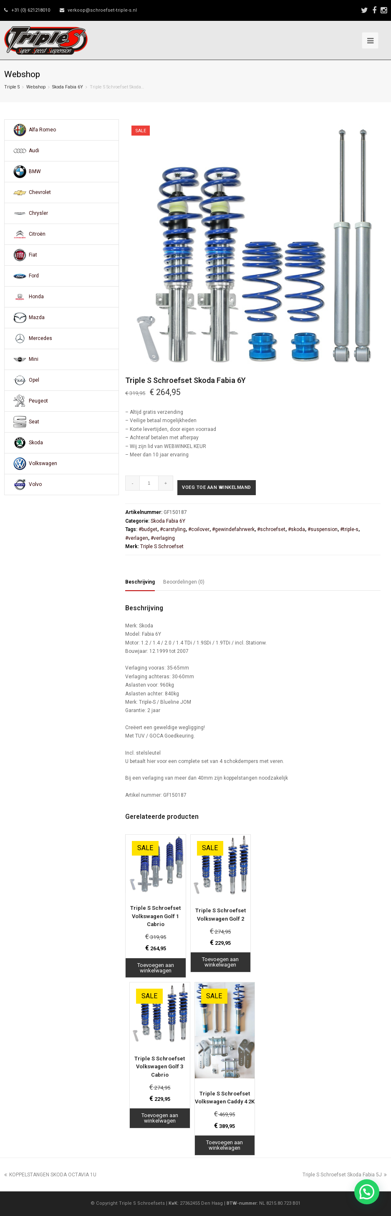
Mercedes (40, 338)
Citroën (37, 234)
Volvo (35, 484)
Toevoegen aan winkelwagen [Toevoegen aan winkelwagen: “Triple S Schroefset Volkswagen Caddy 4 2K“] (224, 1145)
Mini (33, 359)
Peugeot (38, 401)
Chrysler (38, 213)
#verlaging (163, 538)
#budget (148, 529)
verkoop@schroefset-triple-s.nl (102, 10)
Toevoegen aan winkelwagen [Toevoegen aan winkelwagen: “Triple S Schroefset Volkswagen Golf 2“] (220, 962)
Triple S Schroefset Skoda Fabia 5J (345, 1175)
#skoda (296, 529)
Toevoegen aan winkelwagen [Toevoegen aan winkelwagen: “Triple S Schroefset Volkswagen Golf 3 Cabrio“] (159, 1118)
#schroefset (271, 529)
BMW (35, 171)
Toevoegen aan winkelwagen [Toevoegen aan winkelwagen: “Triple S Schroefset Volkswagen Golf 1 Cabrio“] (155, 968)
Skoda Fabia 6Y (67, 87)
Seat (34, 422)
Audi (34, 151)
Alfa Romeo (42, 130)
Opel (34, 380)
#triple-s (349, 529)
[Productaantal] (149, 483)
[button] (366, 1191)
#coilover (198, 529)
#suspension (323, 529)
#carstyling (173, 529)
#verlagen (136, 538)
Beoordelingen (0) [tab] (183, 582)
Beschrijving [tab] (140, 582)
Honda (36, 297)
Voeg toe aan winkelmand (216, 487)
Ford (34, 276)
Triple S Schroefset (162, 546)
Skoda (36, 443)
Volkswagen (43, 463)
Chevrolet (40, 192)
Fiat (33, 255)
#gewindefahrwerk (233, 529)
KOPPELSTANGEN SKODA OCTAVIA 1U (50, 1175)
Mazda (37, 317)
